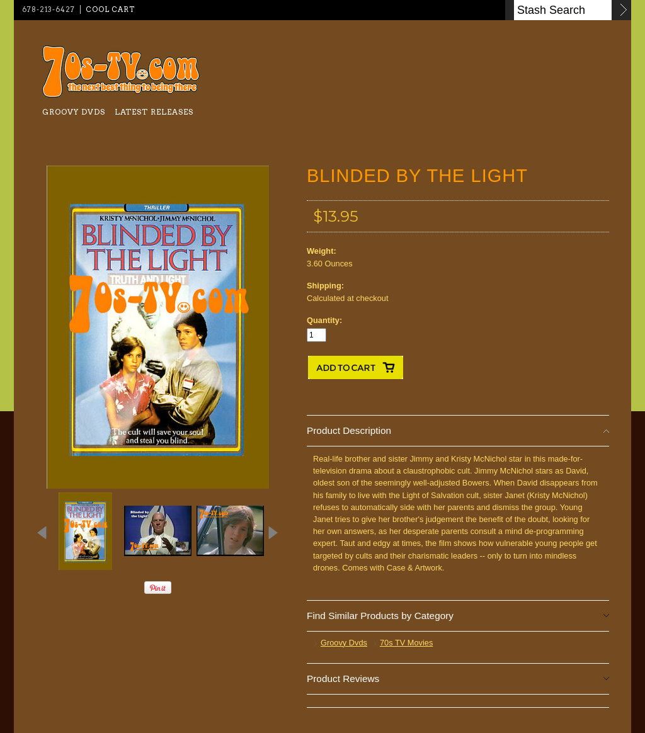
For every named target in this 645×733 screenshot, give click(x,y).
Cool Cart (110, 9)
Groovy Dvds (73, 111)
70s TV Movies (406, 642)
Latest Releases (154, 111)
